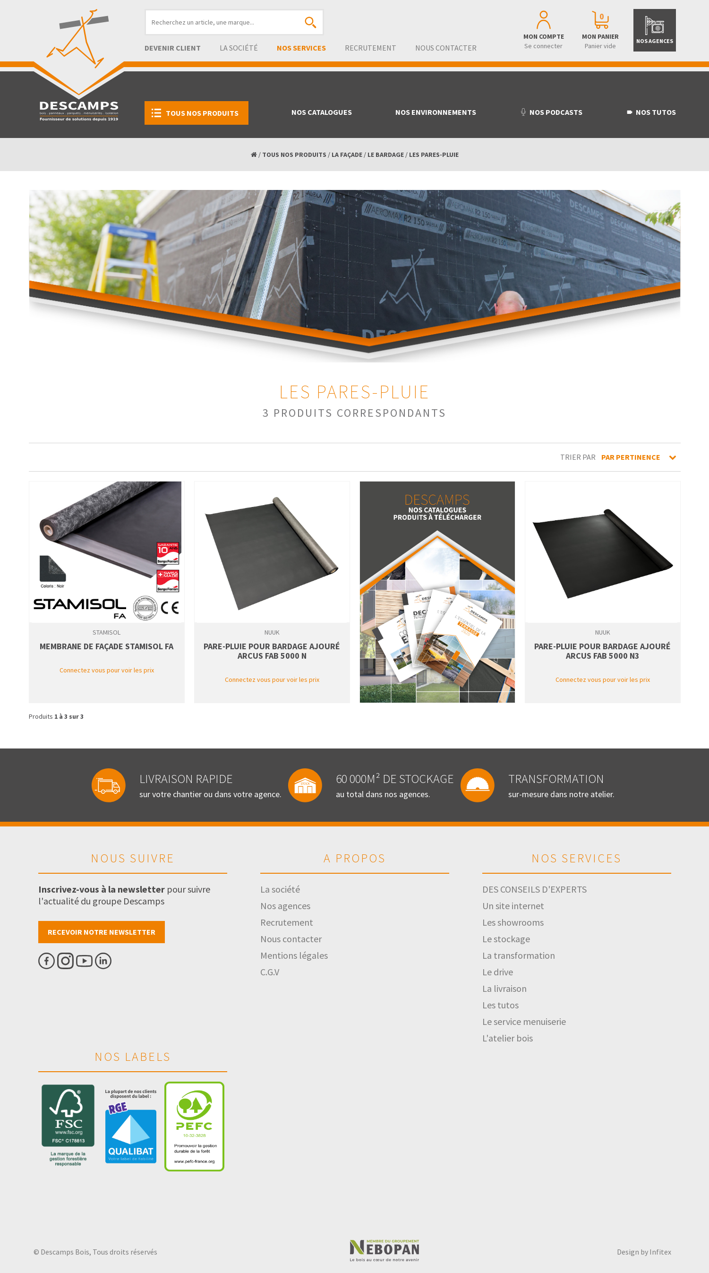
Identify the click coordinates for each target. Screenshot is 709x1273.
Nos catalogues (321, 112)
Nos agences (285, 906)
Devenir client (173, 47)
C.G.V (269, 972)
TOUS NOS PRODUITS (294, 154)
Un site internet (513, 906)
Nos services (301, 47)
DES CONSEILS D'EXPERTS (534, 889)
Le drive (497, 972)
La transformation (518, 955)
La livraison (504, 988)
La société (239, 47)
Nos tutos (651, 112)
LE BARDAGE (385, 154)
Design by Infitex (644, 1251)
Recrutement (370, 47)
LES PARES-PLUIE (434, 154)
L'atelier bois (507, 1038)
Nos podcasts (551, 112)
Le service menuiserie (524, 1021)
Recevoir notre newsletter (101, 932)
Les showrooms (513, 922)
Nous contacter (446, 47)
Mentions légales (294, 955)
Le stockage (506, 939)
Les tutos (500, 1005)
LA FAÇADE (347, 154)
